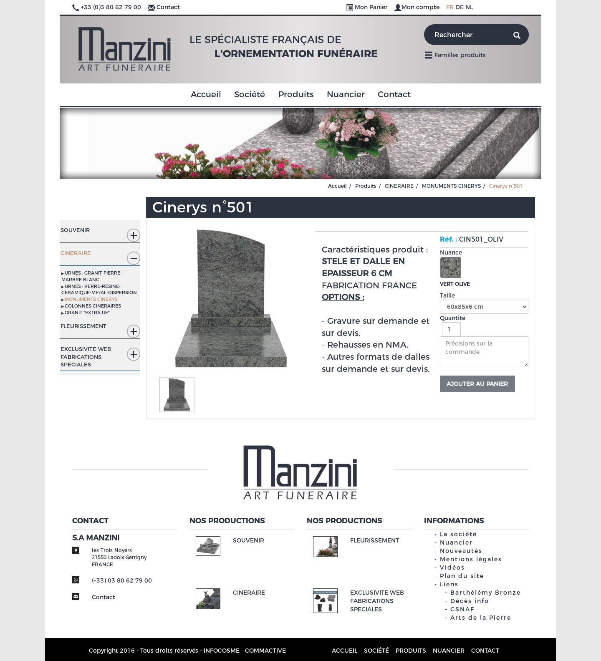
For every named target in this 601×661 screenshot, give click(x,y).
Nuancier (346, 94)
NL (469, 7)
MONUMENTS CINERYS (451, 186)
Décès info (469, 601)
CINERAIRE (399, 186)
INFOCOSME (222, 650)
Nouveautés (461, 551)
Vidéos (452, 567)
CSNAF (462, 609)
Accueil (206, 94)
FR (450, 7)
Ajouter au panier (477, 384)
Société (249, 94)
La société (458, 534)
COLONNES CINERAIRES (93, 306)
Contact (168, 7)
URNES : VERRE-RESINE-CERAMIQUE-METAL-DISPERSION (99, 289)
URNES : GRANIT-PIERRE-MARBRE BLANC (91, 276)
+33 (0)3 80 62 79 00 (111, 7)
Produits (295, 94)
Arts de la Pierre (480, 617)
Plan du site (462, 576)
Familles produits (455, 54)
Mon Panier (367, 7)
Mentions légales (471, 559)
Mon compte (417, 7)
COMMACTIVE (265, 650)
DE (459, 7)
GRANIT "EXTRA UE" (87, 312)
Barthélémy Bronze (485, 592)
